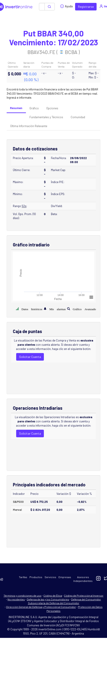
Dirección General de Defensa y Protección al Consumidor (41, 606)
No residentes (16, 599)
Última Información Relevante (28, 126)
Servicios (50, 577)
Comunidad (78, 117)
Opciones (52, 108)
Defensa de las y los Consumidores (48, 599)
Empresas (64, 577)
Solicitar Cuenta (30, 357)
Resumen (16, 108)
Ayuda (66, 6)
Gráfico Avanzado (84, 308)
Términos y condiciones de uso (22, 595)
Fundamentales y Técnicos (46, 117)
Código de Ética (52, 595)
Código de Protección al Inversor (83, 595)
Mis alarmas (57, 308)
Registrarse (86, 6)
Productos (35, 577)
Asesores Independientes (83, 578)
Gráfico (34, 108)
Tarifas (23, 577)
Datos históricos (31, 308)
